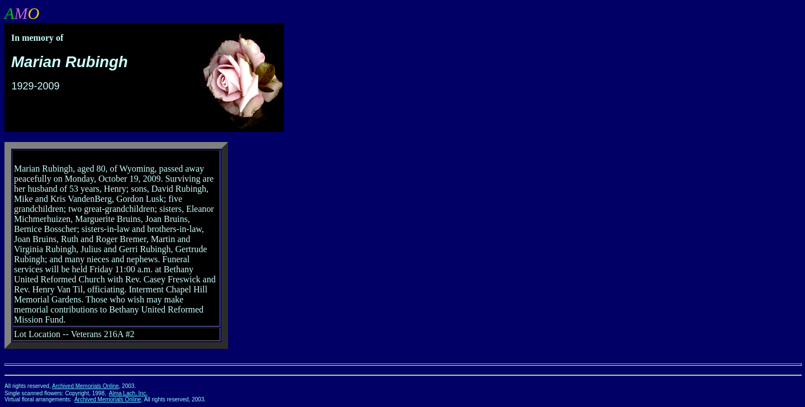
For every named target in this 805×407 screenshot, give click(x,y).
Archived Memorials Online (85, 386)
